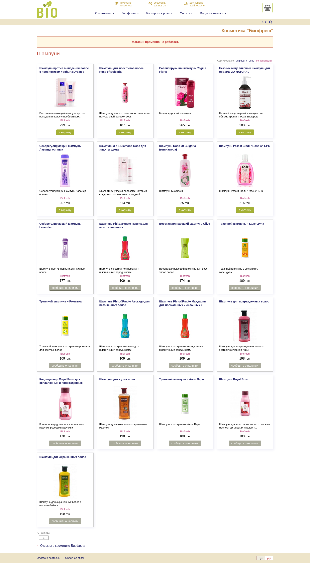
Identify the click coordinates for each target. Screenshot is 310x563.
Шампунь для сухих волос (117, 379)
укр (269, 558)
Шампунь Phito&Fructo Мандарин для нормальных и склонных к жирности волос (182, 305)
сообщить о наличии (65, 287)
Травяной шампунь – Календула (241, 223)
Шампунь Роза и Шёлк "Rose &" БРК (244, 146)
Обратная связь (74, 557)
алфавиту (241, 60)
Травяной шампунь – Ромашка (60, 301)
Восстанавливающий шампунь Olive (184, 223)
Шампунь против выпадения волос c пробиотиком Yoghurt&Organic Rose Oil (64, 72)
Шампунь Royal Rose (233, 379)
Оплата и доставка (48, 557)
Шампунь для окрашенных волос (62, 457)
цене (251, 60)
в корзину (65, 132)
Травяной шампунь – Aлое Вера (181, 379)
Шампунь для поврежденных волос (244, 301)
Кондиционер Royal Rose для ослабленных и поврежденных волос (61, 383)
